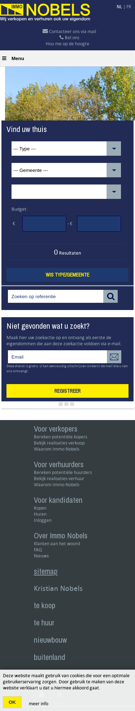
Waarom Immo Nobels (56, 449)
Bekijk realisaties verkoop (59, 443)
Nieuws (41, 556)
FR (128, 7)
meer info (38, 704)
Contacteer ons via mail (69, 31)
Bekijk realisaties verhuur (59, 478)
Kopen (40, 508)
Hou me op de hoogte (67, 44)
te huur (44, 622)
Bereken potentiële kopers (60, 437)
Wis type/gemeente (67, 275)
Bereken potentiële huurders (63, 472)
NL (119, 7)
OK (12, 702)
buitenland (49, 657)
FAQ (38, 550)
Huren (40, 514)
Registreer (67, 391)
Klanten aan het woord (57, 544)
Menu (13, 58)
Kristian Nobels (58, 588)
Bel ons (69, 38)
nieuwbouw (50, 640)
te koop (44, 605)
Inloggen (42, 520)
